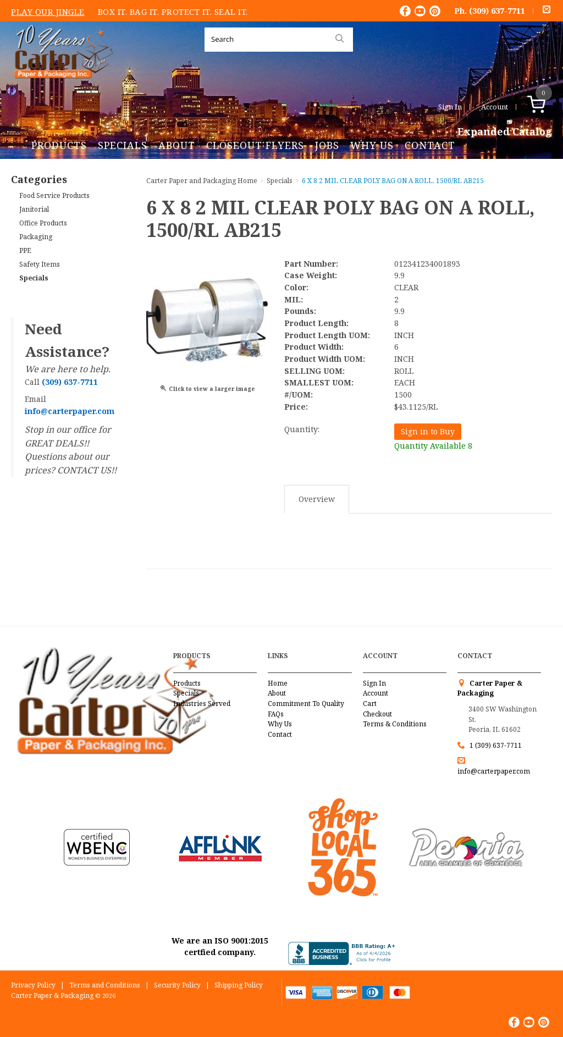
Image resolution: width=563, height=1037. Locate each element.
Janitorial (34, 209)
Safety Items (39, 264)
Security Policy (177, 985)
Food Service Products (54, 195)
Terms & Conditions (395, 724)
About (176, 145)
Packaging (35, 236)
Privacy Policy (33, 985)
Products (59, 145)
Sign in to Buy (428, 431)
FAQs (276, 714)
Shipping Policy (238, 985)
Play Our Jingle (48, 11)
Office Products (43, 223)
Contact (430, 145)
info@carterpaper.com (493, 771)
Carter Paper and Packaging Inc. (61, 87)
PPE (25, 250)
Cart (370, 703)
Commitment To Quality (306, 703)
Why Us (372, 145)
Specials (122, 145)
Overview (317, 499)
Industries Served (201, 703)
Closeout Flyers (255, 145)
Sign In (450, 107)
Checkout (377, 714)
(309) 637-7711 (497, 10)
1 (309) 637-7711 (496, 745)
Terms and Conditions (104, 985)
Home (278, 683)
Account (494, 107)
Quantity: (301, 429)
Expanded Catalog (504, 132)
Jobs (327, 145)
